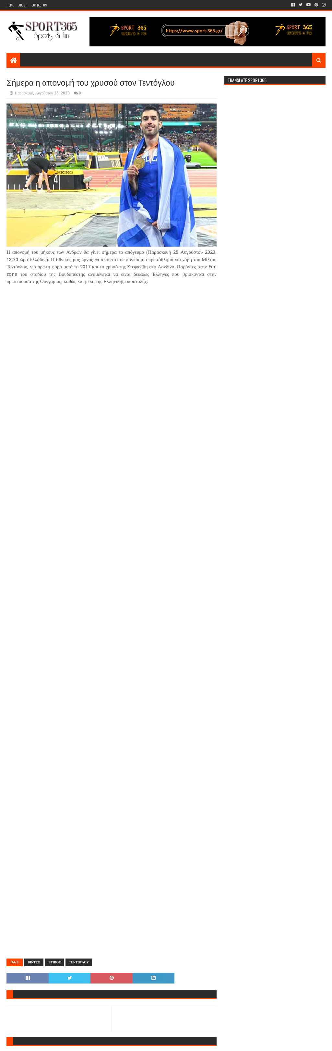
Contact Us (39, 5)
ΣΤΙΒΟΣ (54, 962)
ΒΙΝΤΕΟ (34, 962)
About (22, 5)
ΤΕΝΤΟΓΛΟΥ (79, 962)
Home (10, 5)
